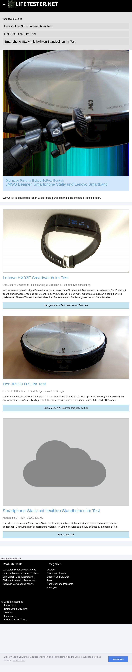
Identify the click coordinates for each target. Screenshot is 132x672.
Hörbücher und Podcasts (60, 584)
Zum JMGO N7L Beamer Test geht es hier (66, 408)
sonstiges (52, 587)
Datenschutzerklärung (15, 609)
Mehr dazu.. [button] (19, 660)
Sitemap (8, 612)
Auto (49, 580)
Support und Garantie (58, 577)
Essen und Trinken (57, 573)
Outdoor (51, 569)
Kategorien (54, 564)
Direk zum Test (66, 534)
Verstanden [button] (118, 659)
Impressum (10, 605)
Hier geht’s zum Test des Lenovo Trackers (66, 305)
